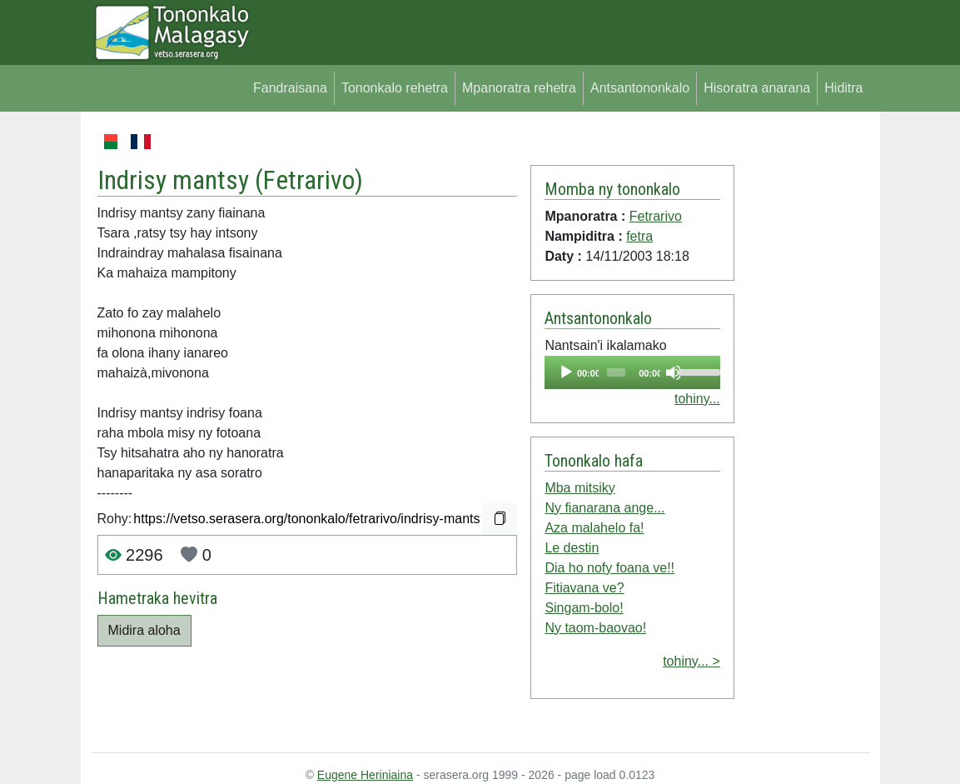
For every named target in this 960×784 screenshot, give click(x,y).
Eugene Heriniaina (365, 775)
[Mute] (673, 372)
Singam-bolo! (584, 608)
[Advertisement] (802, 382)
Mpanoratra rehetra (519, 88)
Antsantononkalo (639, 88)
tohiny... (697, 399)
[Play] (566, 372)
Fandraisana (290, 88)
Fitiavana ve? (584, 588)
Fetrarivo (309, 180)
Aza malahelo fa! (594, 528)
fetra (639, 236)
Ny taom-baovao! (595, 628)
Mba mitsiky (579, 488)
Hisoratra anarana (757, 88)
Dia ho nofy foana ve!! (609, 568)
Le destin (572, 548)
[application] (632, 372)
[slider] (616, 372)
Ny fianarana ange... (604, 508)
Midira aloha (144, 630)
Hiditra (843, 88)
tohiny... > (691, 661)
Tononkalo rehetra (394, 88)
